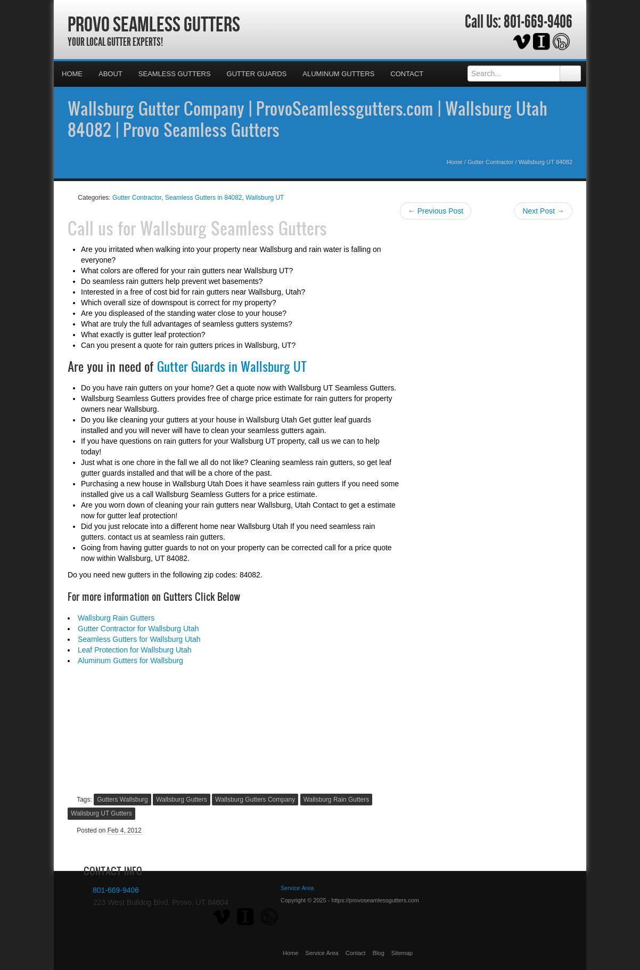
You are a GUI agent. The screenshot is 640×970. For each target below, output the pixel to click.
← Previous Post (435, 211)
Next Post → (543, 211)
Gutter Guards (257, 74)
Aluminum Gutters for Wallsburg (130, 660)
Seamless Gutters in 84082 (203, 197)
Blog (378, 953)
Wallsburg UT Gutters (101, 813)
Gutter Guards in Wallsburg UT (232, 366)
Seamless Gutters (174, 74)
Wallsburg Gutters (181, 799)
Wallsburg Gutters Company (255, 799)
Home (72, 74)
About (110, 74)
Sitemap (402, 953)
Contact (406, 74)
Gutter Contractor (490, 162)
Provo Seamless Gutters (154, 24)
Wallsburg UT (264, 197)
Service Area (321, 953)
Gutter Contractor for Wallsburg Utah (138, 628)
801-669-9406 (538, 21)
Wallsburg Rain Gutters (116, 618)
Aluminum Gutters (338, 74)
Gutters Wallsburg (122, 799)
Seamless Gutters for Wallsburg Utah (139, 639)
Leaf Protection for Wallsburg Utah (134, 650)
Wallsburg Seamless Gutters (233, 228)
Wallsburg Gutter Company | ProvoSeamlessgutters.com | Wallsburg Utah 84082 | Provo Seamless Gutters (307, 118)
